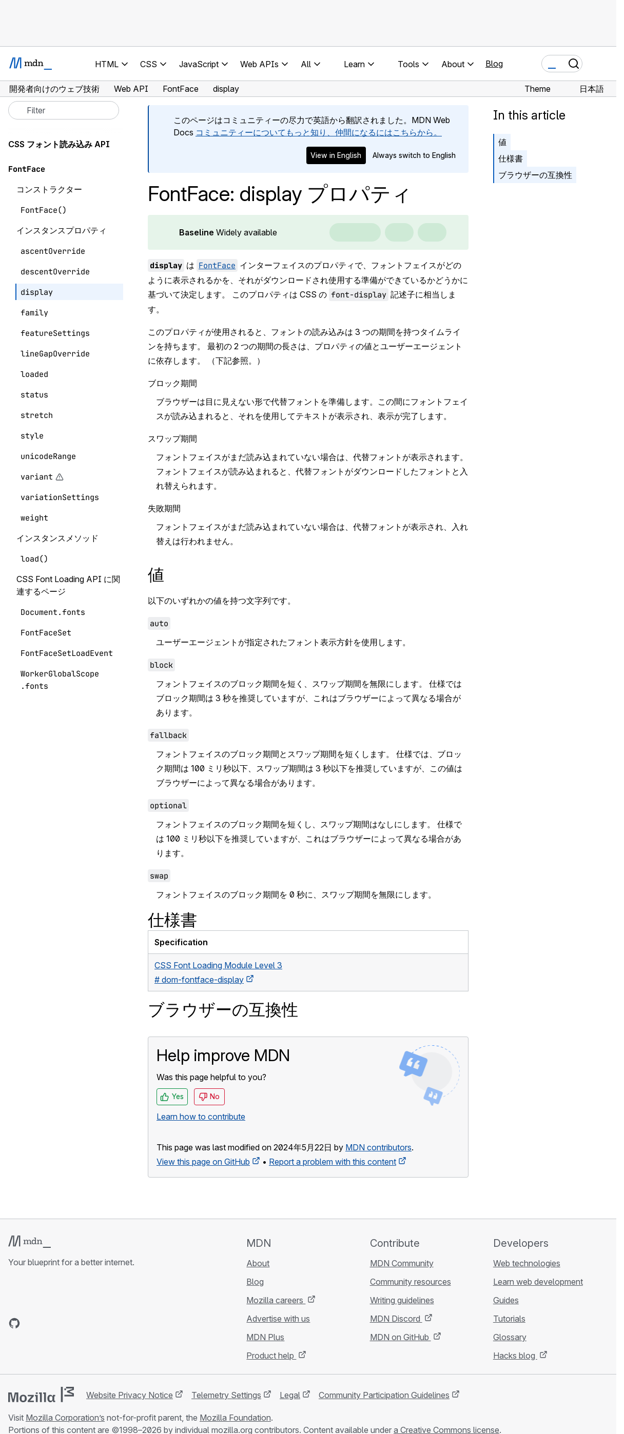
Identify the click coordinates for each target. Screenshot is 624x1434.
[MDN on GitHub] (14, 1323)
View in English (335, 155)
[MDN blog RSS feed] (88, 1323)
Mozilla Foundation (235, 1417)
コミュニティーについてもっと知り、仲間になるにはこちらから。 (319, 132)
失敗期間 (164, 508)
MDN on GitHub (400, 1337)
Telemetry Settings (226, 1395)
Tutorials (509, 1318)
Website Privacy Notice (129, 1395)
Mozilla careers (275, 1300)
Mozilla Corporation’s (65, 1417)
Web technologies (526, 1263)
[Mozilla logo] (41, 1394)
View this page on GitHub (203, 1162)
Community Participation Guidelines (384, 1395)
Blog (494, 63)
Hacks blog (515, 1355)
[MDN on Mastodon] (70, 1323)
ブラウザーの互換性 (535, 175)
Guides (506, 1300)
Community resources (410, 1282)
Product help (271, 1355)
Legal (290, 1395)
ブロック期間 (172, 383)
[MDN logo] (29, 1242)
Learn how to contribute (201, 1116)
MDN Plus (265, 1337)
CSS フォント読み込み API (59, 144)
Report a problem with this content (332, 1162)
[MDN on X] (51, 1323)
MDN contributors (378, 1147)
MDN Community (402, 1263)
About (257, 1263)
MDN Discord (396, 1318)
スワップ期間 (172, 438)
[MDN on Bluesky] (33, 1323)
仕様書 (510, 158)
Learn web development (538, 1282)
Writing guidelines (402, 1300)
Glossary (509, 1337)
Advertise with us (278, 1318)
